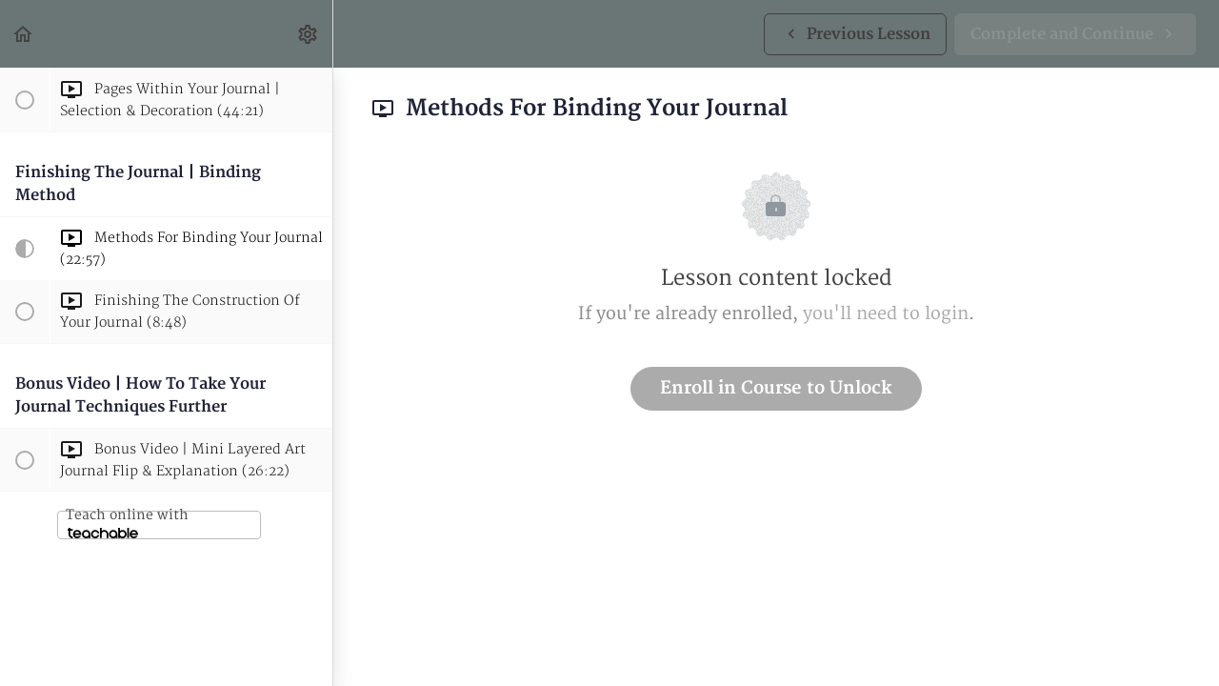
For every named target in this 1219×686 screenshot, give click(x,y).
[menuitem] (308, 34)
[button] (24, 34)
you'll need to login (886, 314)
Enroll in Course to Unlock (776, 388)
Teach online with (127, 522)
